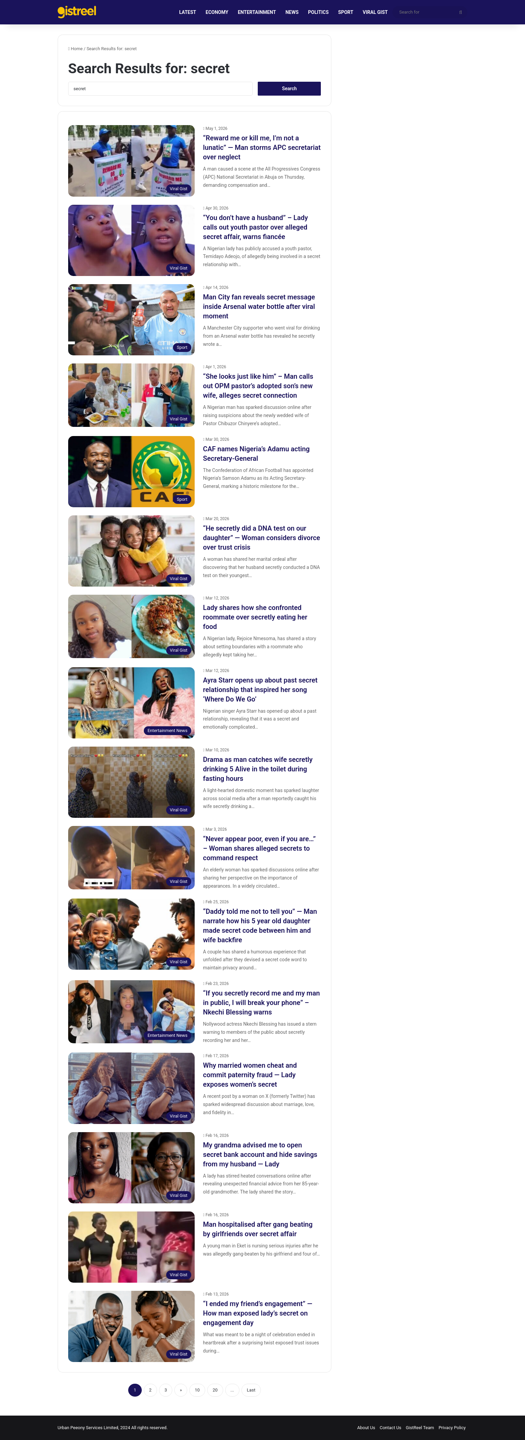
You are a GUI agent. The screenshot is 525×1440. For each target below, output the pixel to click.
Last (251, 1390)
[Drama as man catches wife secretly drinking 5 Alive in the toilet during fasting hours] (131, 782)
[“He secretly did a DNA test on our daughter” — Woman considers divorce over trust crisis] (131, 551)
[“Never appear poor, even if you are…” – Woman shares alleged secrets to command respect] (131, 857)
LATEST (187, 12)
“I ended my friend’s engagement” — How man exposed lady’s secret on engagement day (257, 1313)
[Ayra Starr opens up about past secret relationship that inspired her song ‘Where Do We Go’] (131, 702)
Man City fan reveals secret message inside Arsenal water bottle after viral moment (259, 306)
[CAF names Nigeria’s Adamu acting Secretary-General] (131, 471)
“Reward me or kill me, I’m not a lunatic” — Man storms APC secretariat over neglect (262, 147)
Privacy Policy (452, 1427)
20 (215, 1390)
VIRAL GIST (375, 12)
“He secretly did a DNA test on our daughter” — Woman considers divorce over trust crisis (261, 537)
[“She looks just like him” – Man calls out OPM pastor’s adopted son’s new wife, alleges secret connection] (131, 395)
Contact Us (390, 1427)
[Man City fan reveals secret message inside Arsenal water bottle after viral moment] (131, 319)
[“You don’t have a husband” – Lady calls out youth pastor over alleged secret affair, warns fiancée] (131, 240)
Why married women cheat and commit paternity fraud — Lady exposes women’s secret (250, 1074)
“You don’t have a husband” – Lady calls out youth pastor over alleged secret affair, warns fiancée (255, 227)
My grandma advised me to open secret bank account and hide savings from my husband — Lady (260, 1154)
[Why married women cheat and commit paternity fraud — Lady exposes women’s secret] (131, 1088)
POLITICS (318, 12)
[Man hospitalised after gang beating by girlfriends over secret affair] (131, 1247)
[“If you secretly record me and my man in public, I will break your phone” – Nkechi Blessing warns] (131, 1011)
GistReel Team (420, 1427)
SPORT (345, 12)
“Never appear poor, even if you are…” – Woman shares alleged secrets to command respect (259, 848)
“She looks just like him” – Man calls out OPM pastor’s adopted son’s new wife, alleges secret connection (258, 385)
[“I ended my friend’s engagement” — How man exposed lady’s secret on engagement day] (131, 1326)
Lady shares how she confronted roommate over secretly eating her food (255, 617)
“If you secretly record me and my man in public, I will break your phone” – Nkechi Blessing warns (261, 1002)
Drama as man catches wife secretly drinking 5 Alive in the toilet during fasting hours (258, 769)
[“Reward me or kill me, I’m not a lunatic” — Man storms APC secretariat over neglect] (131, 160)
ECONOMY (217, 12)
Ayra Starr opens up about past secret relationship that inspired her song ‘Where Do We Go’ (260, 689)
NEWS (292, 12)
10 (197, 1390)
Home (75, 48)
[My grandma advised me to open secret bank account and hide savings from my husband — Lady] (131, 1167)
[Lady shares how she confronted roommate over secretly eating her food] (131, 626)
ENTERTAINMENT (257, 12)
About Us (366, 1427)
